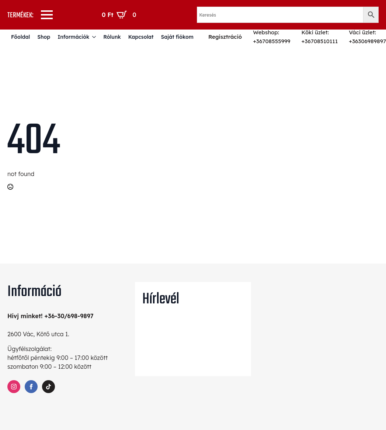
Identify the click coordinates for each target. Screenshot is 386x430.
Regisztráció (225, 36)
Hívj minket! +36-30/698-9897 (50, 316)
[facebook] (31, 386)
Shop (43, 37)
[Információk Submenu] (94, 37)
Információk (73, 37)
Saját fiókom (177, 37)
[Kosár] (120, 15)
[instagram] (13, 386)
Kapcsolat (141, 37)
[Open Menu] (47, 15)
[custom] (48, 386)
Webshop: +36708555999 (271, 37)
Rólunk (112, 37)
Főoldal (20, 37)
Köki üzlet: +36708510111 (320, 37)
